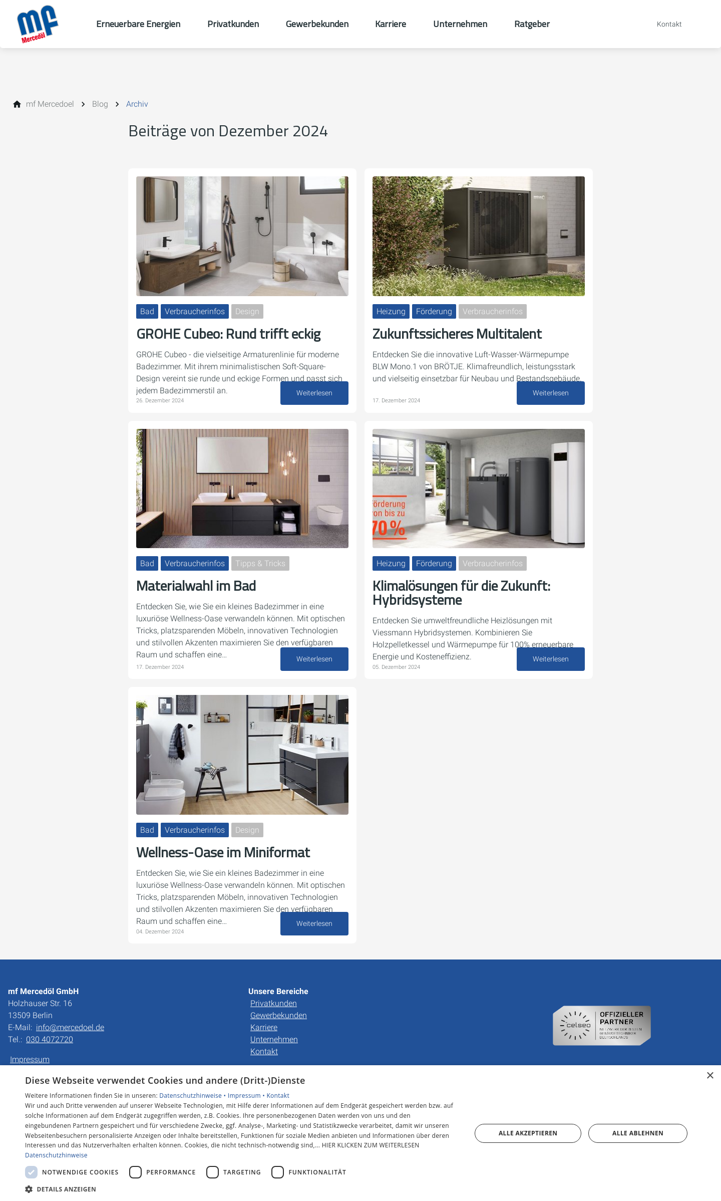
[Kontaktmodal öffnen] (662, 24)
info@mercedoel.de (70, 1027)
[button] (241, 1188)
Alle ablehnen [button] (637, 1133)
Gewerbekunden (278, 1015)
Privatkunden (273, 1003)
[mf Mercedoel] (50, 104)
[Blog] (100, 104)
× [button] (709, 1076)
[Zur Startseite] (48, 24)
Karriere (263, 1027)
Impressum (30, 1059)
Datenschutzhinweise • (193, 1095)
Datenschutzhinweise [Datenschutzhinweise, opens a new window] (56, 1155)
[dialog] (360, 1133)
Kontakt (264, 1051)
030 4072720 (49, 1039)
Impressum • (247, 1095)
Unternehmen (274, 1039)
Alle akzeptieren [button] (528, 1133)
